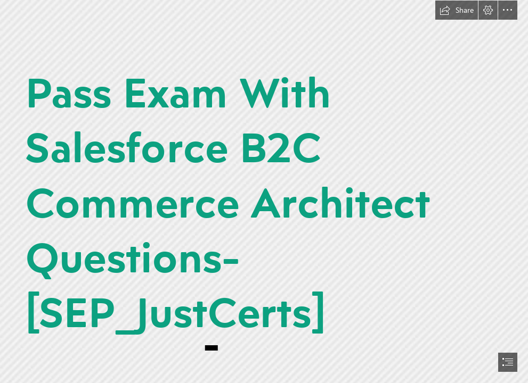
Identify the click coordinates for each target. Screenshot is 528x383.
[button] (456, 10)
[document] (264, 191)
